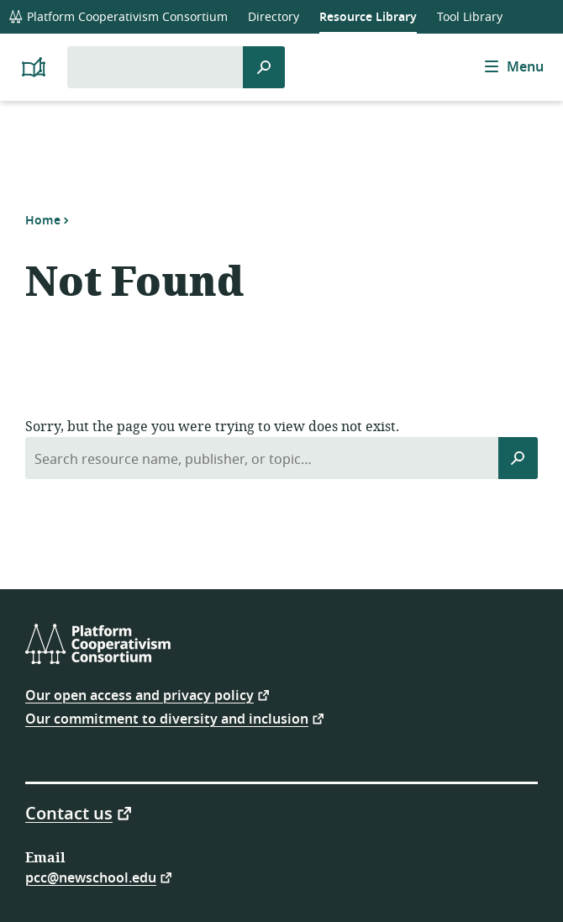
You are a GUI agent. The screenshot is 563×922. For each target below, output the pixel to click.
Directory (273, 17)
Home (43, 220)
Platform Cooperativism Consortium (118, 17)
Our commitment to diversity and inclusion (166, 718)
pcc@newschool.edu (90, 877)
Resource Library (368, 17)
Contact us (69, 813)
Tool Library (469, 17)
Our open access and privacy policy (139, 695)
